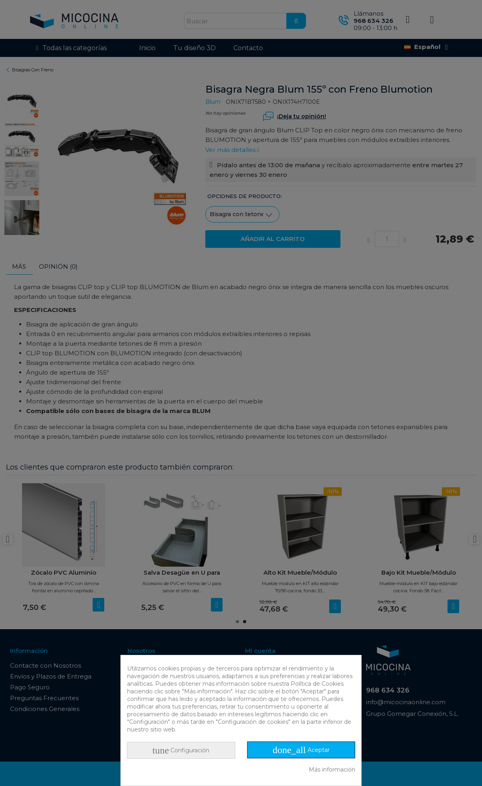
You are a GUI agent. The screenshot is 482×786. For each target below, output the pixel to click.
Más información (332, 769)
